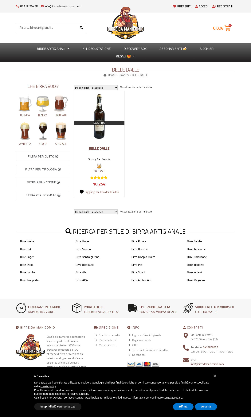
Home (112, 75)
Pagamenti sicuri (141, 340)
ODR (135, 345)
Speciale (61, 144)
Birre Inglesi (194, 272)
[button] (43, 156)
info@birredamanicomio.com (63, 6)
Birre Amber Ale (141, 280)
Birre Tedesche (196, 249)
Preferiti (182, 6)
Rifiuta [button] (183, 406)
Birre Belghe (194, 241)
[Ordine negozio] (96, 87)
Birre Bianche (139, 249)
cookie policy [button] (48, 386)
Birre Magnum (196, 280)
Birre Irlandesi (195, 264)
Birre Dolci (26, 264)
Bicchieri (207, 48)
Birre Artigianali (53, 49)
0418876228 (210, 347)
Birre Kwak (82, 241)
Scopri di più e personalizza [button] (57, 406)
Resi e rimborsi (107, 340)
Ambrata (25, 144)
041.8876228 (29, 6)
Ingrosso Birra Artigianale (146, 335)
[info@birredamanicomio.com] (42, 5)
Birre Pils (137, 264)
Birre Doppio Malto (143, 257)
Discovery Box (135, 48)
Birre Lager (27, 257)
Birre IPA (25, 249)
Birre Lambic (28, 272)
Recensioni (138, 355)
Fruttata (61, 115)
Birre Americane (197, 257)
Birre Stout (138, 272)
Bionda (25, 115)
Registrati (222, 6)
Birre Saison (83, 249)
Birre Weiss (27, 241)
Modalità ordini (107, 345)
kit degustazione (97, 48)
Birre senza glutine (87, 257)
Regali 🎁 (125, 56)
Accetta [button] (206, 406)
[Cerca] (81, 27)
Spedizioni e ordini (109, 335)
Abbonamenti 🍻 (173, 48)
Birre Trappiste (29, 280)
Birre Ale (81, 272)
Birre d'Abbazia (85, 264)
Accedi (201, 6)
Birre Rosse (138, 241)
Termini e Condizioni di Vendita (150, 350)
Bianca (42, 115)
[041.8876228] (17, 5)
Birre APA (82, 280)
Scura (43, 144)
